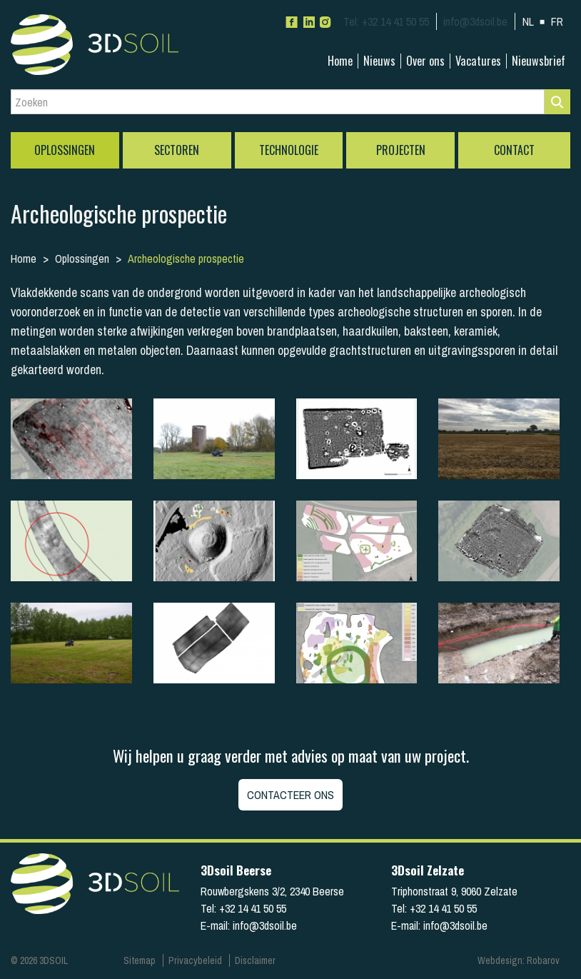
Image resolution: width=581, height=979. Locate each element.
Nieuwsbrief (538, 61)
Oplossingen (64, 150)
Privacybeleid (195, 960)
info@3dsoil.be (475, 21)
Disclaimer (255, 960)
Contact (514, 150)
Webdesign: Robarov (519, 960)
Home (340, 61)
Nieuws (379, 61)
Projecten (400, 150)
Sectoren (176, 150)
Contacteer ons (290, 795)
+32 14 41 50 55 (386, 21)
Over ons (425, 61)
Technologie (288, 150)
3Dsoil (118, 44)
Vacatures (478, 61)
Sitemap (139, 960)
